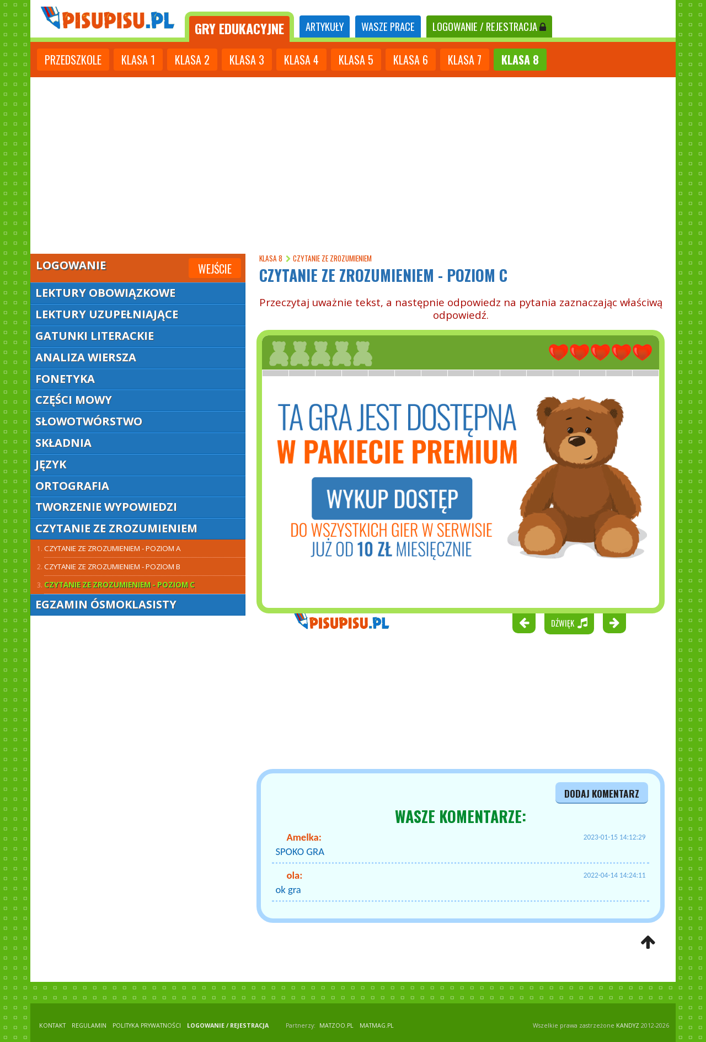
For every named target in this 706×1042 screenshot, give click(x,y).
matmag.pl (377, 1025)
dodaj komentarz (601, 793)
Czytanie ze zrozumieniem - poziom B (112, 566)
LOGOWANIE (489, 26)
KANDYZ (627, 1025)
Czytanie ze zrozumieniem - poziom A (112, 548)
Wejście (215, 268)
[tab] (239, 27)
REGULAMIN (89, 1025)
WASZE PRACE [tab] (388, 26)
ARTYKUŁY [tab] (325, 26)
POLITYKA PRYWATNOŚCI (147, 1025)
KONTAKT (52, 1025)
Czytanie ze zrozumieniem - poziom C (119, 585)
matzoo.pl (336, 1025)
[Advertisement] (353, 165)
